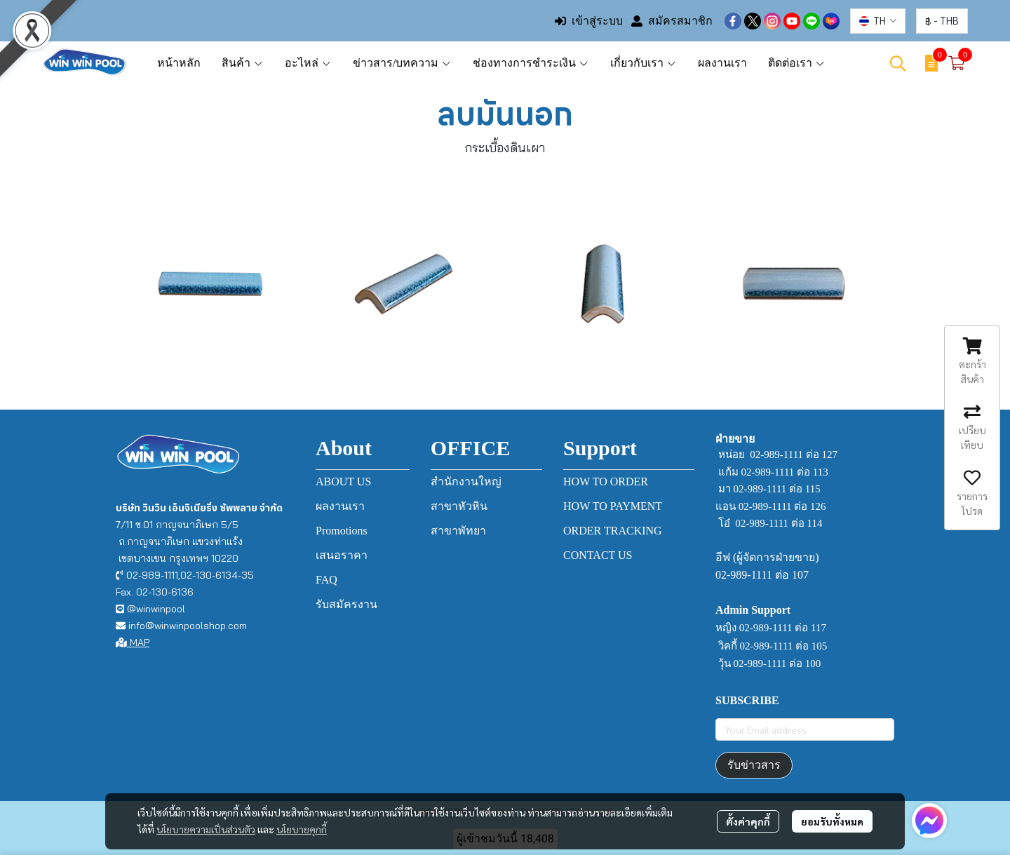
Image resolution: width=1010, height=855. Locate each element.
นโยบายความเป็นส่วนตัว (205, 829)
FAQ (326, 580)
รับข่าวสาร (754, 765)
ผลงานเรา (340, 506)
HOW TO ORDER (605, 481)
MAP (132, 642)
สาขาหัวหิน (459, 506)
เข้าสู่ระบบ (589, 21)
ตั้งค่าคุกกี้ (748, 821)
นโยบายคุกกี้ (301, 829)
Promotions (342, 531)
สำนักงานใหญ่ (466, 481)
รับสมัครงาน (346, 604)
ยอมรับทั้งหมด (832, 821)
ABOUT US (343, 481)
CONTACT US (597, 555)
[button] (877, 21)
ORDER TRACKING (612, 531)
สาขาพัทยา (458, 531)
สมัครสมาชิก (672, 21)
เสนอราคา (342, 555)
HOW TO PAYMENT (612, 506)
